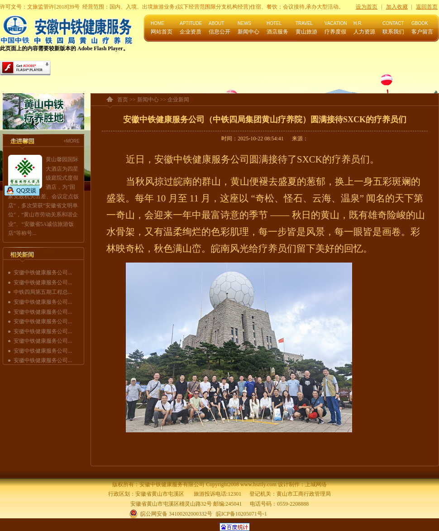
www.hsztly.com (258, 484)
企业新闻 (178, 99)
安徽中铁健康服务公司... (43, 272)
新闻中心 (148, 99)
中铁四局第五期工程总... (43, 292)
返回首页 (427, 7)
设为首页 (366, 7)
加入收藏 (397, 7)
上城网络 (316, 484)
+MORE (71, 141)
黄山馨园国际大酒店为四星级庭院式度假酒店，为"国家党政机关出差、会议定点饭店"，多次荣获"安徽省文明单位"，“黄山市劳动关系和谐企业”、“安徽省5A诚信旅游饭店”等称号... (43, 196)
